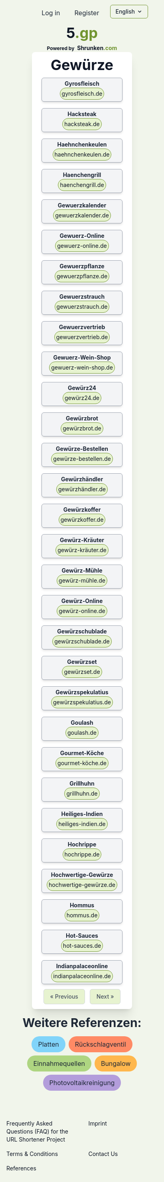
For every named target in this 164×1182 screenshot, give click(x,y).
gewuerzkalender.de (82, 215)
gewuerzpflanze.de (82, 276)
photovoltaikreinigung (82, 1083)
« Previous (64, 996)
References (21, 1168)
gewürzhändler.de (82, 489)
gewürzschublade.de (82, 641)
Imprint (98, 1123)
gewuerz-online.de (82, 245)
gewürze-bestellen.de (82, 458)
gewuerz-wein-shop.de (82, 367)
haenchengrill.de (82, 184)
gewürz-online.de (82, 610)
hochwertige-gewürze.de (82, 884)
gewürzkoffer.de (82, 519)
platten (48, 1044)
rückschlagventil (100, 1044)
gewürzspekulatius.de (82, 702)
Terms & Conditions (32, 1153)
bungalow (115, 1063)
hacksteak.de (81, 124)
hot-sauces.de (82, 945)
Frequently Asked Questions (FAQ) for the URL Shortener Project (37, 1131)
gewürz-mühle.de (82, 580)
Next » (105, 996)
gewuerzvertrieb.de (82, 337)
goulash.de (82, 732)
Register (86, 13)
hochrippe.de (82, 854)
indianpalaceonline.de (82, 976)
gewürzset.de (82, 671)
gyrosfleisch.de (82, 93)
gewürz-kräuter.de (82, 550)
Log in (50, 13)
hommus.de (82, 915)
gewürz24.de (82, 397)
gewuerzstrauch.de (82, 306)
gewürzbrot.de (82, 428)
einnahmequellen (59, 1063)
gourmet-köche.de (82, 763)
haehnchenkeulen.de (82, 154)
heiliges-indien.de (81, 823)
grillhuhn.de (81, 793)
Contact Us (103, 1153)
